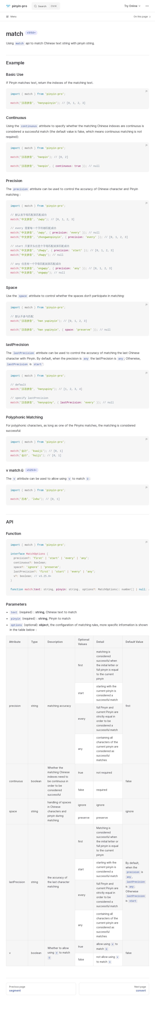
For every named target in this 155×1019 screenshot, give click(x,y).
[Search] (46, 6)
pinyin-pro (16, 6)
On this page (142, 16)
